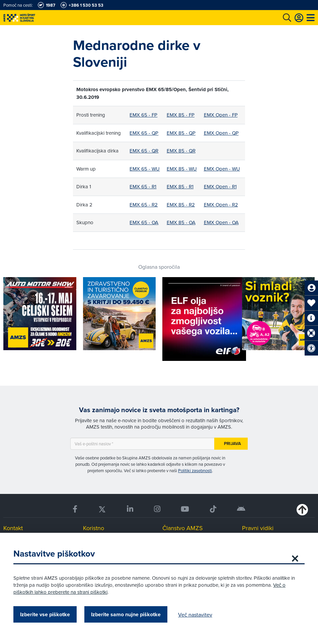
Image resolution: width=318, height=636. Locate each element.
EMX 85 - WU (182, 168)
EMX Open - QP (221, 132)
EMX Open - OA (221, 222)
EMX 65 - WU (145, 168)
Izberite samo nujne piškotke (126, 614)
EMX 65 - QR (144, 150)
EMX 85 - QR (181, 150)
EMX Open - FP (221, 114)
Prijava (232, 443)
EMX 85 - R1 (180, 186)
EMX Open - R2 (221, 204)
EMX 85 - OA (181, 222)
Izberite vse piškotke (45, 614)
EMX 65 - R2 (144, 204)
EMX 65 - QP (144, 132)
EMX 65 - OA (144, 222)
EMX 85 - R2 (181, 204)
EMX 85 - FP (180, 114)
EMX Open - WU (222, 168)
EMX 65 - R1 (143, 186)
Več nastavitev (195, 614)
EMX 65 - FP (143, 114)
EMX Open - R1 (220, 186)
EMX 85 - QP (181, 132)
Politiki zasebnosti (195, 470)
